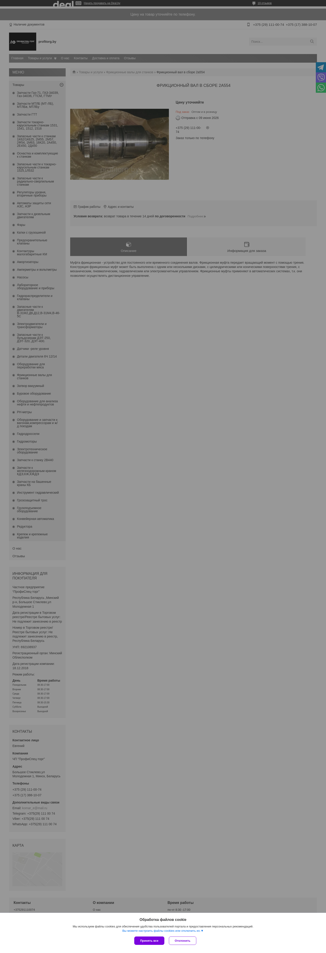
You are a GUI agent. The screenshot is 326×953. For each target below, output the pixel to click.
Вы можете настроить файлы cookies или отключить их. (161, 930)
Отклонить (182, 940)
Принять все (149, 940)
